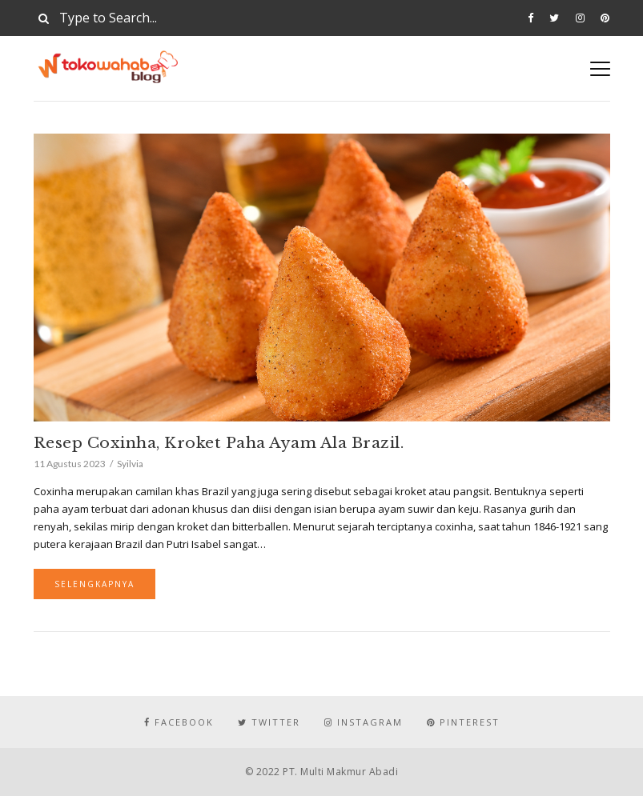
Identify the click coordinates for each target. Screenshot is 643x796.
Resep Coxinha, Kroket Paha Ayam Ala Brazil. (219, 443)
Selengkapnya (94, 584)
